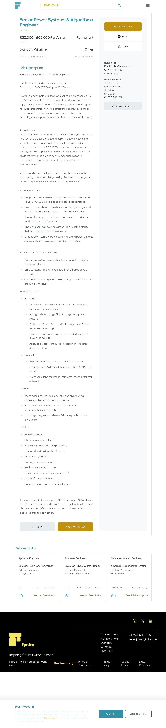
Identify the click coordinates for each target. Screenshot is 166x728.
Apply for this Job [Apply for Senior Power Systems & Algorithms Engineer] (75, 526)
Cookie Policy (50, 718)
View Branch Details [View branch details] (123, 106)
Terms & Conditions (84, 663)
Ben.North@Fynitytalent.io (118, 66)
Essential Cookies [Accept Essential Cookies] (138, 714)
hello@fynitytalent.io (142, 639)
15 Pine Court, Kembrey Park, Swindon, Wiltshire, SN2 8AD (110, 643)
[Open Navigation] (147, 5)
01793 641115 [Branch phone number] (113, 97)
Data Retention (145, 663)
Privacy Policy (107, 663)
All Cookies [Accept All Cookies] (111, 714)
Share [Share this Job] (123, 36)
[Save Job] (37, 526)
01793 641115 (113, 69)
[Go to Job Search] (82, 5)
